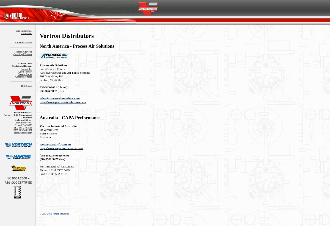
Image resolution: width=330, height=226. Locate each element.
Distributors (26, 86)
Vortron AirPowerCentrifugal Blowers (23, 53)
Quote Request (25, 71)
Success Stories (25, 74)
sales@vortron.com (23, 132)
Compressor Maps (23, 76)
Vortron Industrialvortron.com (24, 32)
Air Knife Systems (23, 42)
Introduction (26, 69)
